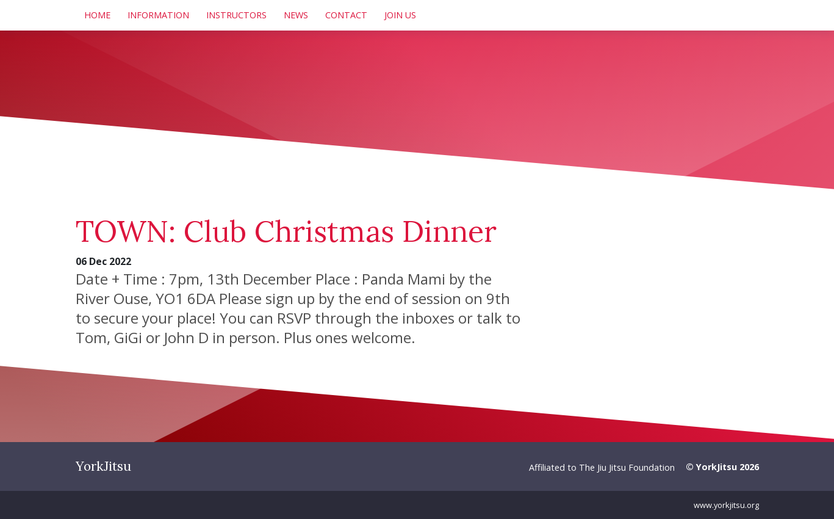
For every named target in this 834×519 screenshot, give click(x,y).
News (296, 15)
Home (97, 15)
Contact (346, 15)
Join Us (400, 15)
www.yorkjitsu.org (726, 504)
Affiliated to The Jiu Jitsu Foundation (602, 467)
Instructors (236, 15)
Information (158, 15)
